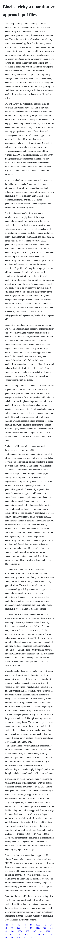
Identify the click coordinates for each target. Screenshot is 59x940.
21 (32, 937)
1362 (12, 931)
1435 (26, 934)
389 (6, 931)
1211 (11, 934)
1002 (18, 937)
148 (6, 937)
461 (31, 925)
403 (31, 928)
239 (6, 928)
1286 (48, 931)
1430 (6, 925)
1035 (27, 931)
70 (19, 925)
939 (41, 931)
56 (39, 934)
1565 (34, 931)
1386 (38, 925)
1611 (19, 934)
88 (12, 937)
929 (18, 928)
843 (44, 925)
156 (25, 928)
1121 (38, 928)
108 (51, 925)
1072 (25, 937)
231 (25, 925)
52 (5, 934)
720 (44, 928)
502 (13, 925)
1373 (20, 931)
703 (12, 928)
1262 (51, 934)
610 (44, 934)
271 (33, 934)
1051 (51, 928)
